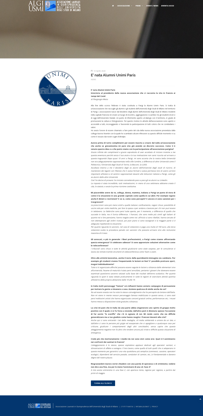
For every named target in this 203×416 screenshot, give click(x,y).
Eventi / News (152, 6)
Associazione (125, 6)
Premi (139, 6)
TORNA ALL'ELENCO (103, 383)
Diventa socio (167, 6)
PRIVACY (155, 406)
